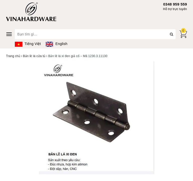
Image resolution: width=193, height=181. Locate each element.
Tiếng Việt (28, 44)
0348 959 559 (175, 4)
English (56, 44)
